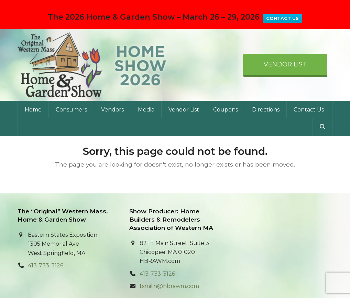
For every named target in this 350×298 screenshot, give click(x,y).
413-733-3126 (45, 255)
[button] (322, 116)
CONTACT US (282, 18)
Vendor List (285, 54)
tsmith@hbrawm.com (169, 276)
